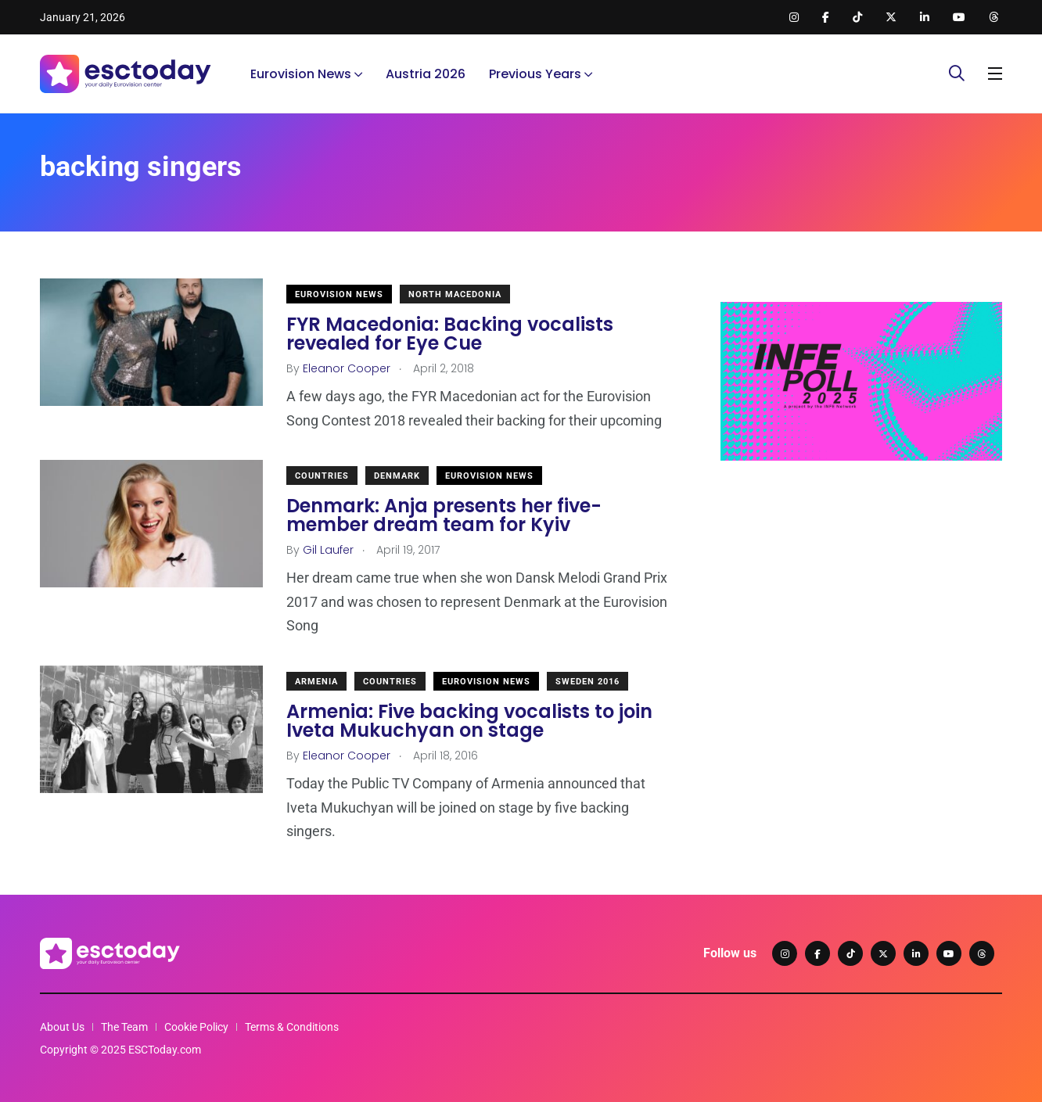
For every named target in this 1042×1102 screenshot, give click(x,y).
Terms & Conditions (292, 1027)
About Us (62, 1027)
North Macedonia (454, 294)
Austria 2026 (425, 74)
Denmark (397, 476)
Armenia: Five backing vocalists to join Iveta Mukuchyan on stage (469, 720)
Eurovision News (300, 74)
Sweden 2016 (587, 682)
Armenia (316, 682)
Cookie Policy (196, 1027)
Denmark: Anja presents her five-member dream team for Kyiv (444, 515)
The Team (124, 1027)
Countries (322, 476)
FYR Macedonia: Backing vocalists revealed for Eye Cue (449, 333)
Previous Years (535, 74)
